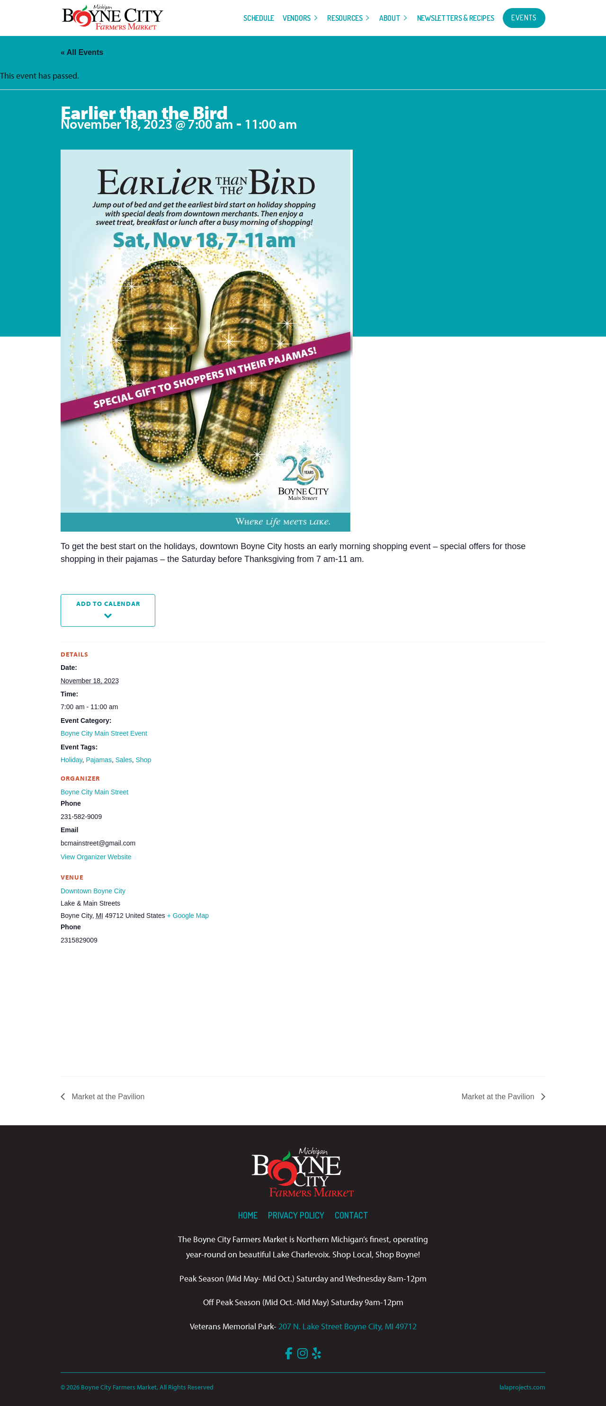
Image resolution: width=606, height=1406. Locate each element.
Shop (144, 760)
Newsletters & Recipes (455, 18)
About (390, 18)
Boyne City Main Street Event (104, 733)
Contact (351, 1215)
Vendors (297, 18)
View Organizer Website (96, 857)
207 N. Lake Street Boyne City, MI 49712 (347, 1326)
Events (524, 17)
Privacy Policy (296, 1215)
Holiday (71, 760)
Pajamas (98, 760)
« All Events (82, 52)
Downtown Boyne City (93, 891)
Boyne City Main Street (94, 792)
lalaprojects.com (522, 1387)
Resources (344, 18)
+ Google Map (188, 915)
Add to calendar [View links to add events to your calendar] (108, 603)
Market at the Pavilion (107, 1097)
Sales (124, 760)
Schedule (258, 18)
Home (248, 1215)
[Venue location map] (110, 1011)
